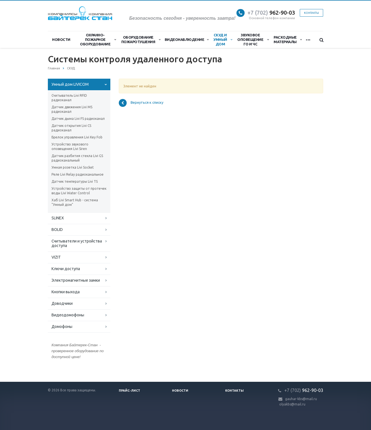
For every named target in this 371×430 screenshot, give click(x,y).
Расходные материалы (287, 39)
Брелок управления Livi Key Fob (77, 137)
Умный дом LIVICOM (70, 84)
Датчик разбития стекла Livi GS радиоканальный (77, 158)
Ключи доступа (66, 268)
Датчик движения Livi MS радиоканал (72, 109)
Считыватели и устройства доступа (77, 243)
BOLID (57, 229)
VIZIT (56, 257)
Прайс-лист (129, 390)
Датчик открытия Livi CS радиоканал (71, 128)
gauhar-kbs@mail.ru (301, 399)
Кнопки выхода (66, 292)
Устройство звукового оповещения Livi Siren (70, 146)
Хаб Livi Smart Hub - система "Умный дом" (75, 202)
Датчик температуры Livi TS (75, 181)
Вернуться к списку (141, 103)
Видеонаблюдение (187, 39)
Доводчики (62, 303)
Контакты (311, 12)
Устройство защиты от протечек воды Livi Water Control (79, 191)
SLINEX (58, 218)
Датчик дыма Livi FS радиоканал (78, 118)
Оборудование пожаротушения (140, 39)
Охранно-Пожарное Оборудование (98, 39)
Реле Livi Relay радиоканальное (78, 174)
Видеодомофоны (68, 315)
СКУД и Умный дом (222, 39)
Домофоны (62, 326)
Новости (61, 39)
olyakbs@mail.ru (292, 404)
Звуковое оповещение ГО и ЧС (253, 39)
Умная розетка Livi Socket (73, 167)
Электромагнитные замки (76, 280)
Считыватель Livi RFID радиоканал (69, 98)
